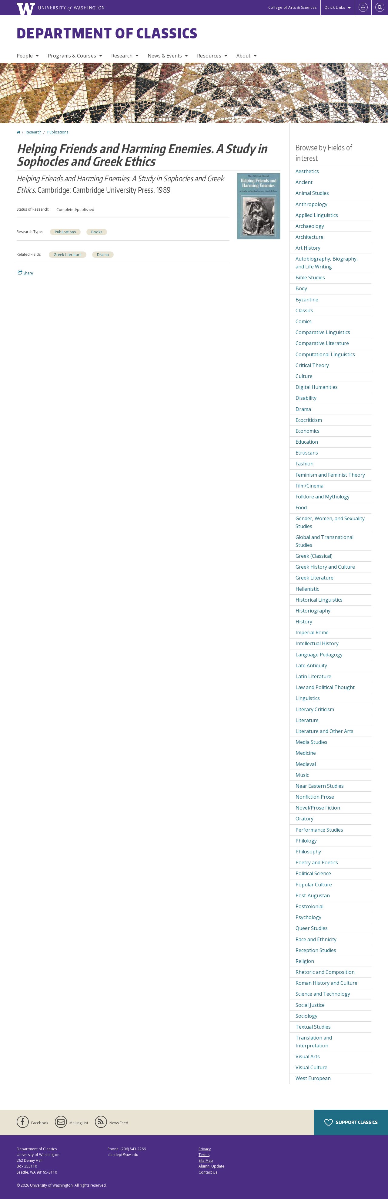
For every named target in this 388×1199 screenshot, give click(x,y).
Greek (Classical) (314, 556)
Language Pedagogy (319, 654)
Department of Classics (107, 33)
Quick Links (334, 7)
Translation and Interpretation (314, 1041)
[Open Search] (380, 7)
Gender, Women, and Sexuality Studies (330, 522)
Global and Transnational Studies (324, 541)
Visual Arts (308, 1056)
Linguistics (308, 698)
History (304, 621)
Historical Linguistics (319, 599)
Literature (307, 720)
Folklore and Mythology (323, 496)
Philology (306, 840)
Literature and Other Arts (324, 731)
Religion (305, 961)
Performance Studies (319, 829)
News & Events (165, 55)
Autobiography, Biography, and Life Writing (327, 262)
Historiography (313, 610)
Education (307, 442)
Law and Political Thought (325, 687)
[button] (258, 205)
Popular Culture (314, 884)
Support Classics (351, 1123)
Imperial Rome (312, 632)
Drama (103, 254)
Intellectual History (317, 643)
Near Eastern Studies (320, 786)
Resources (209, 55)
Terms (204, 1154)
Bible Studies (310, 277)
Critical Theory (312, 365)
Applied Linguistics (317, 215)
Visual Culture (311, 1067)
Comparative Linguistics (323, 332)
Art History (308, 248)
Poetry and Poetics (317, 862)
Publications (57, 132)
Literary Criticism (315, 709)
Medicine (306, 753)
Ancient (304, 182)
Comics (304, 321)
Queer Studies (312, 928)
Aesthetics (307, 171)
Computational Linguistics (325, 354)
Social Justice (310, 1005)
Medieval (306, 764)
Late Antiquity (311, 665)
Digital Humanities (317, 387)
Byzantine (307, 299)
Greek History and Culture (325, 566)
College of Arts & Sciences (292, 7)
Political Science (313, 873)
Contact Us (208, 1172)
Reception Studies (316, 950)
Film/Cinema (309, 485)
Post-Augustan (313, 895)
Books (96, 232)
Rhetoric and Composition (325, 972)
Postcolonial (309, 906)
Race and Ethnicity (316, 939)
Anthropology (311, 204)
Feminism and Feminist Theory (330, 474)
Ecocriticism (309, 420)
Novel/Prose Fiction (318, 807)
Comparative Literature (322, 343)
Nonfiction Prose (315, 796)
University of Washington (51, 1185)
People (25, 55)
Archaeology (310, 226)
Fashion (304, 463)
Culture (304, 376)
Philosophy (308, 851)
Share (25, 273)
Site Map (206, 1160)
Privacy (205, 1148)
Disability (306, 398)
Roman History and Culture (326, 983)
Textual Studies (313, 1026)
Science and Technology (323, 993)
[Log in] (363, 7)
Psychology (308, 917)
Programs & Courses (72, 55)
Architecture (309, 237)
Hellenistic (307, 589)
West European (313, 1078)
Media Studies (311, 742)
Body (301, 288)
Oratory (304, 818)
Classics (304, 310)
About (243, 55)
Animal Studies (312, 193)
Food (301, 507)
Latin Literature (313, 676)
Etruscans (307, 452)
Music (302, 775)
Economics (307, 431)
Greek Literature (68, 254)
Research (121, 55)
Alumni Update (211, 1166)
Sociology (306, 1016)
